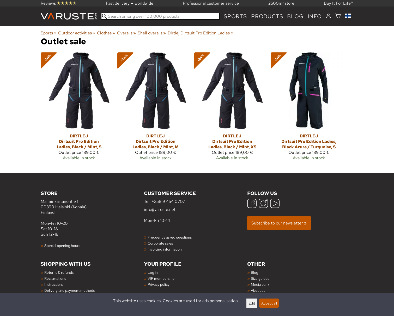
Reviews (58, 3)
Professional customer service (211, 3)
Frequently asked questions (170, 237)
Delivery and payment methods (69, 290)
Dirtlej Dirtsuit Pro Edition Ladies (200, 33)
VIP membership (161, 278)
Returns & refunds (59, 272)
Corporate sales (160, 243)
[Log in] (328, 16)
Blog (254, 272)
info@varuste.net (159, 209)
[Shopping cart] (338, 16)
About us (258, 290)
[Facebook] (252, 204)
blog (295, 16)
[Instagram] (263, 204)
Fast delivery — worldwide (129, 3)
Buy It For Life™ (339, 3)
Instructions (53, 284)
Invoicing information (165, 249)
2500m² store (281, 3)
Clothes (106, 33)
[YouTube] (275, 204)
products (267, 16)
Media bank (260, 284)
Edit (251, 303)
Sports (235, 16)
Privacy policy (158, 284)
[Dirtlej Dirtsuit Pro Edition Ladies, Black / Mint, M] (155, 108)
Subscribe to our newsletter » (279, 223)
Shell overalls (152, 33)
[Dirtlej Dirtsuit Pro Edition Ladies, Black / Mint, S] (79, 108)
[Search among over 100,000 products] (160, 16)
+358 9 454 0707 (168, 201)
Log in (153, 272)
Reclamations (55, 278)
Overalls (126, 33)
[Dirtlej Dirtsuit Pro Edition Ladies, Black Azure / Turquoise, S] (309, 108)
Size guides (260, 278)
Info (315, 16)
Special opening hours (62, 245)
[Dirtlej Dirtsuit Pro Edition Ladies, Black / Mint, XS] (232, 108)
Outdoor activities (76, 33)
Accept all (269, 303)
